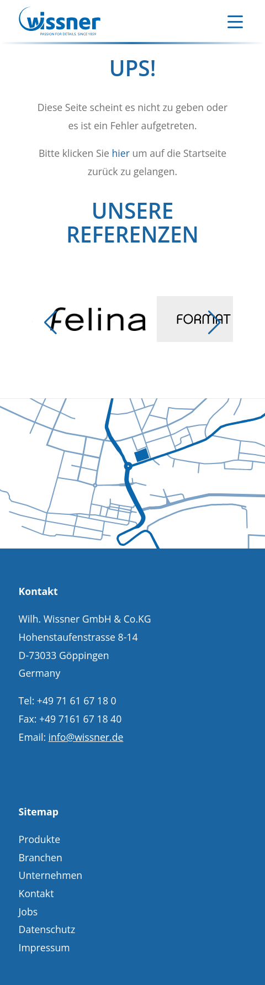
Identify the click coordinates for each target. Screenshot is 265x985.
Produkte (39, 839)
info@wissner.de (86, 737)
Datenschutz (47, 929)
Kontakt (36, 893)
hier (120, 153)
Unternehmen (51, 875)
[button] (51, 322)
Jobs (28, 911)
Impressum (44, 947)
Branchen (40, 857)
